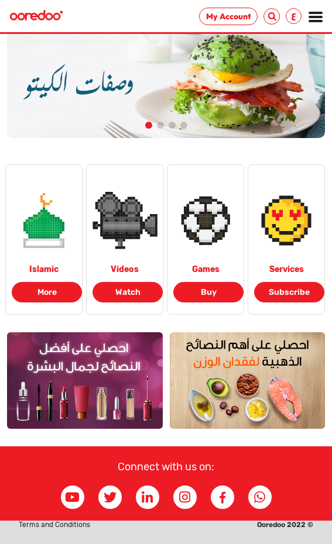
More (47, 292)
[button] (148, 125)
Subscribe (289, 292)
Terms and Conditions (54, 525)
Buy (209, 292)
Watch (128, 292)
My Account (228, 16)
